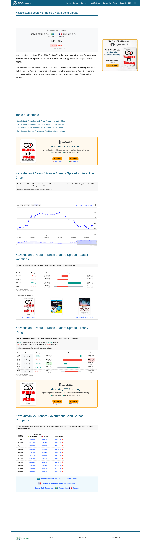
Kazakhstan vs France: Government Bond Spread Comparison (41, 131)
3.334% (44, 462)
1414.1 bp (58, 446)
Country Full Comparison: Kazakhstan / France (57, 488)
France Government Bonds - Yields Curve (59, 483)
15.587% (32, 459)
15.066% (32, 465)
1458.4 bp (58, 439)
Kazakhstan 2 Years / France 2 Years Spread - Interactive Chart (41, 121)
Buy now (57, 158)
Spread (83, 3)
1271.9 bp (58, 455)
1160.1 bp (58, 465)
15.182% (32, 462)
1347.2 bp (58, 449)
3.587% (44, 468)
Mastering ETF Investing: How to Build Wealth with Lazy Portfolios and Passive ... (29, 316)
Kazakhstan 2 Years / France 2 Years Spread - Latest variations (41, 124)
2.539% (44, 442)
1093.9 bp (58, 471)
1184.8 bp (58, 462)
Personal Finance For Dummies (57, 316)
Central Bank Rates (110, 3)
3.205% (44, 459)
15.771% (32, 455)
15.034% (32, 468)
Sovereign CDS (125, 3)
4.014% (44, 471)
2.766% (44, 449)
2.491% (44, 439)
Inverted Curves (72, 3)
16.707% (32, 442)
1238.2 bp (58, 459)
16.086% (32, 452)
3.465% (44, 465)
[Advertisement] (57, 21)
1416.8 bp (58, 442)
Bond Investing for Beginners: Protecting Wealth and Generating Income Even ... (84, 316)
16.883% (32, 446)
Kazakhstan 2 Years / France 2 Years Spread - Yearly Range (40, 128)
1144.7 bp (58, 468)
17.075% (32, 439)
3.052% (44, 455)
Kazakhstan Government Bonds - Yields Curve (59, 479)
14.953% (32, 471)
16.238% (32, 449)
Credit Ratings (94, 3)
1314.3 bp (58, 452)
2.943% (44, 452)
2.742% (44, 446)
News (136, 3)
